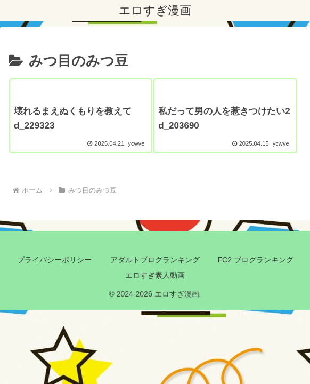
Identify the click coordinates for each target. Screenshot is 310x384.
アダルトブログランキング (155, 259)
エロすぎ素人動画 (155, 275)
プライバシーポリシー (54, 259)
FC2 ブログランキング (255, 259)
